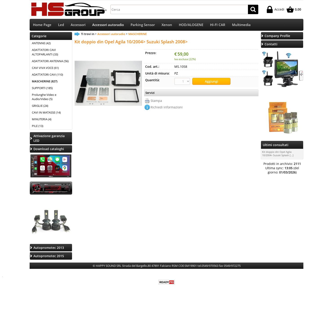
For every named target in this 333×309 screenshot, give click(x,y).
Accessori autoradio (108, 24)
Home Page (42, 24)
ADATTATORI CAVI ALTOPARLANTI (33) (45, 52)
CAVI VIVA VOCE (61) (45, 68)
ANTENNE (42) (41, 43)
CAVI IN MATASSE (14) (46, 112)
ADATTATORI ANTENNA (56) (50, 61)
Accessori (78, 24)
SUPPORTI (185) (42, 88)
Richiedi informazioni (167, 107)
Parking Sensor (143, 24)
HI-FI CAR (217, 24)
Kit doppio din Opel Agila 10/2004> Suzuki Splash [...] (278, 153)
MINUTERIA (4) (41, 119)
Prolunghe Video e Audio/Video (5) (44, 97)
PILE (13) (37, 126)
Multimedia (241, 24)
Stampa (156, 101)
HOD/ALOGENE (191, 24)
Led (61, 24)
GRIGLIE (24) (40, 106)
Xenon (167, 24)
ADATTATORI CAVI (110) (47, 74)
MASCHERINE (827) (44, 81)
